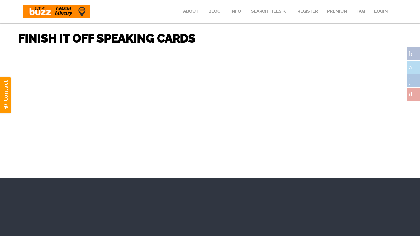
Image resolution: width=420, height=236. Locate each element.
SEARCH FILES (269, 11)
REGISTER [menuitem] (307, 11)
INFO (235, 11)
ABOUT (190, 11)
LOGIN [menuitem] (381, 11)
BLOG (214, 11)
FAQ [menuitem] (360, 11)
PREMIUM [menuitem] (337, 11)
